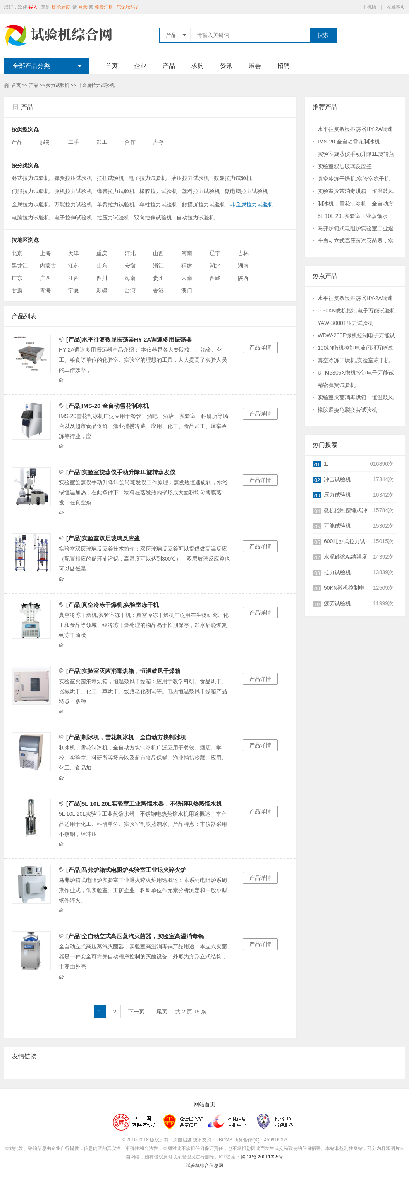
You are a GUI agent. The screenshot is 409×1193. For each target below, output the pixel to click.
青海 (45, 290)
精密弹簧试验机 (337, 385)
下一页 (136, 1011)
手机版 (369, 7)
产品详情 (260, 347)
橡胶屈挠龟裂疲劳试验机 (347, 410)
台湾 (130, 290)
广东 (17, 278)
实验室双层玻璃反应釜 (345, 166)
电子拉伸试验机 (73, 217)
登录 (83, 7)
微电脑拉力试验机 (246, 191)
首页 (111, 65)
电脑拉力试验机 (31, 217)
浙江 (158, 265)
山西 (158, 253)
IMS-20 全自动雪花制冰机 (349, 141)
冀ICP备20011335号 (262, 1157)
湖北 (215, 265)
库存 (159, 142)
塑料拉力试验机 (201, 191)
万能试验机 (337, 526)
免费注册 (104, 7)
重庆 (101, 253)
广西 (45, 278)
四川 (101, 278)
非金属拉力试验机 (96, 85)
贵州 (158, 278)
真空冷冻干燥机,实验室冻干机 (354, 179)
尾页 (161, 1011)
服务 (46, 142)
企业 (140, 65)
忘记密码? (127, 7)
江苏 (73, 265)
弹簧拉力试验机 (116, 191)
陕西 (243, 278)
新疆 (101, 290)
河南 (186, 253)
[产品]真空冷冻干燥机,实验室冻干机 (112, 604)
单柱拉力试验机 (158, 204)
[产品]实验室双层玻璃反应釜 (103, 538)
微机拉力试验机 (73, 191)
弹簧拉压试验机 (73, 178)
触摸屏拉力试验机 (203, 204)
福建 (186, 265)
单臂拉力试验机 (116, 204)
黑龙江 (20, 265)
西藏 (215, 278)
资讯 (226, 65)
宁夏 (73, 290)
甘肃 (17, 290)
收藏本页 (396, 7)
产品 (169, 65)
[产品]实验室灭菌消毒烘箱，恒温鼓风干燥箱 (123, 671)
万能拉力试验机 (73, 204)
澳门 (186, 290)
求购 (197, 65)
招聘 (283, 65)
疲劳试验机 (337, 603)
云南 (186, 278)
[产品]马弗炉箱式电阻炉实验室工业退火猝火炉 (126, 870)
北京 (17, 253)
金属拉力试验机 (31, 204)
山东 (101, 265)
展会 (255, 65)
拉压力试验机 (113, 217)
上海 (45, 253)
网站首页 (204, 1104)
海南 (130, 278)
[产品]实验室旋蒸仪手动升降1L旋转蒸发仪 (121, 472)
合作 (131, 142)
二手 (74, 142)
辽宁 (215, 253)
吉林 (243, 253)
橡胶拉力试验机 (158, 191)
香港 (158, 290)
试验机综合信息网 (204, 1165)
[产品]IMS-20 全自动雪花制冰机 (107, 405)
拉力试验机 (57, 85)
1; (326, 464)
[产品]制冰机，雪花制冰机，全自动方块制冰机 (126, 737)
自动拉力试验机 (196, 217)
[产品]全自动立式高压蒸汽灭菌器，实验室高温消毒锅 (135, 936)
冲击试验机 (337, 479)
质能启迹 (61, 7)
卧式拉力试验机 (31, 178)
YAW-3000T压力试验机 (345, 323)
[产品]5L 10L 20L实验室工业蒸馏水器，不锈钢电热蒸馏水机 (144, 803)
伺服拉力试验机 (31, 191)
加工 (102, 142)
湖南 (243, 265)
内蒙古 (48, 265)
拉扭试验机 (110, 178)
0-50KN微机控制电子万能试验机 (356, 310)
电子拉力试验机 (148, 178)
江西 (73, 278)
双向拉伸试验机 (153, 217)
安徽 (130, 265)
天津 (73, 253)
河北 (130, 253)
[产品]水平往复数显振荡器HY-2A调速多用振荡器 (129, 339)
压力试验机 (337, 495)
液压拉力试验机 (190, 178)
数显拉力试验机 (233, 178)
